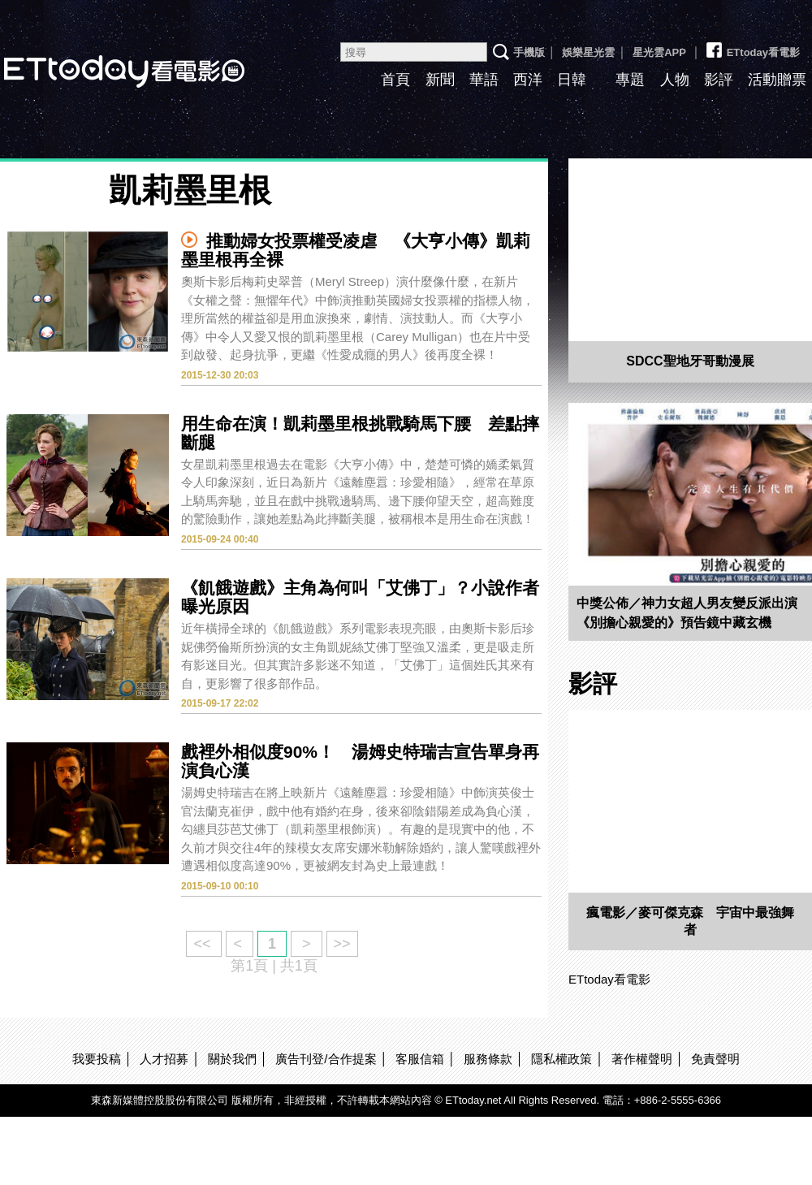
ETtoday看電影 (752, 46)
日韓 (571, 79)
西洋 (527, 79)
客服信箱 (419, 1059)
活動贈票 (777, 79)
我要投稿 (96, 1059)
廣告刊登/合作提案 (325, 1059)
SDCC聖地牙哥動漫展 (690, 361)
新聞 (440, 79)
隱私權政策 (561, 1059)
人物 (674, 79)
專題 (630, 79)
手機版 (529, 52)
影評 (718, 79)
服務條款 (488, 1059)
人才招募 (164, 1059)
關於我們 (232, 1059)
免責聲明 (715, 1059)
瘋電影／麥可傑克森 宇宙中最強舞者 (690, 921)
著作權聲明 (641, 1059)
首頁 (395, 79)
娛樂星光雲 (588, 52)
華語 (484, 79)
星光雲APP (659, 52)
